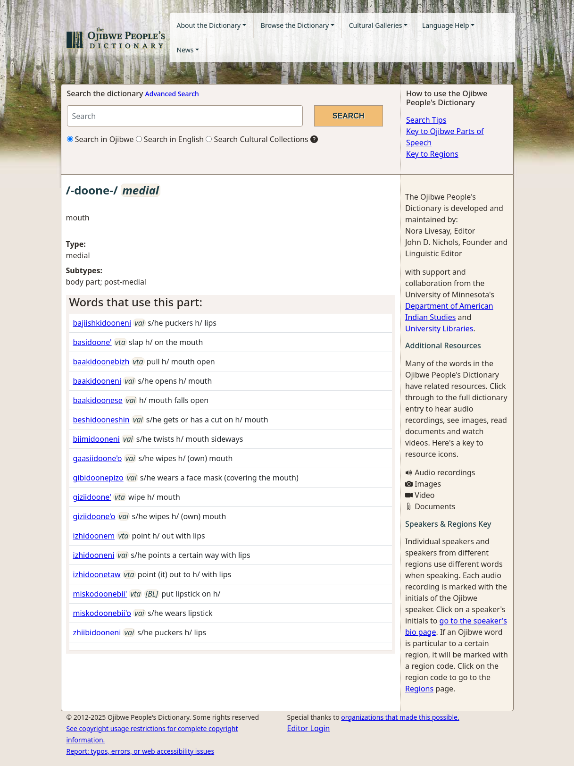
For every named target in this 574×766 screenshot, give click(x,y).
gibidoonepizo (98, 477)
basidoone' (92, 342)
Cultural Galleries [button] (375, 25)
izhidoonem (94, 535)
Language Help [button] (445, 25)
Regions (419, 688)
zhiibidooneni (97, 632)
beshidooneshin (101, 419)
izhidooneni (94, 555)
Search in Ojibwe (100, 139)
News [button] (185, 49)
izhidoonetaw (97, 574)
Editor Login (308, 728)
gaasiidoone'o (97, 458)
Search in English (170, 139)
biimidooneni (96, 439)
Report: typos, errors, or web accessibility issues (141, 751)
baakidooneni (97, 381)
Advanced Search (172, 93)
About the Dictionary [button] (209, 25)
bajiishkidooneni (102, 323)
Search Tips (426, 120)
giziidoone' (92, 497)
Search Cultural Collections (257, 139)
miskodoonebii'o (102, 613)
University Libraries (439, 328)
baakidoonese (98, 400)
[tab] (230, 302)
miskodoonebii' (100, 594)
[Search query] (185, 115)
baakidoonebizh (101, 361)
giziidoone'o (94, 516)
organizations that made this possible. (400, 717)
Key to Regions (432, 154)
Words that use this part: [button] (135, 302)
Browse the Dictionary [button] (295, 25)
